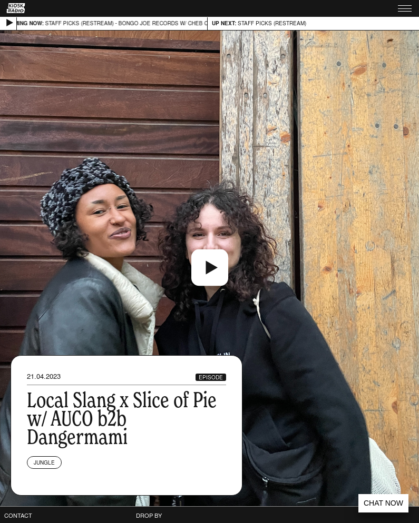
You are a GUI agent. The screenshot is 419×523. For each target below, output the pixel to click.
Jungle (44, 462)
